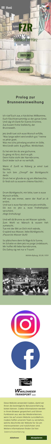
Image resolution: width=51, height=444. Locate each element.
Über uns (25, 55)
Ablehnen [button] (14, 437)
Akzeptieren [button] (36, 437)
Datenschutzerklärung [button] (14, 431)
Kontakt (25, 70)
